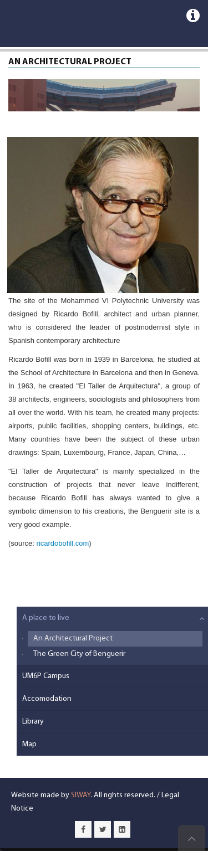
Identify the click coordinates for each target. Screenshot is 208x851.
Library (33, 721)
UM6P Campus (45, 676)
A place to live (45, 618)
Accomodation (47, 699)
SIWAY (80, 795)
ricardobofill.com (63, 543)
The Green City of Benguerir (79, 654)
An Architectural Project (73, 638)
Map (29, 744)
